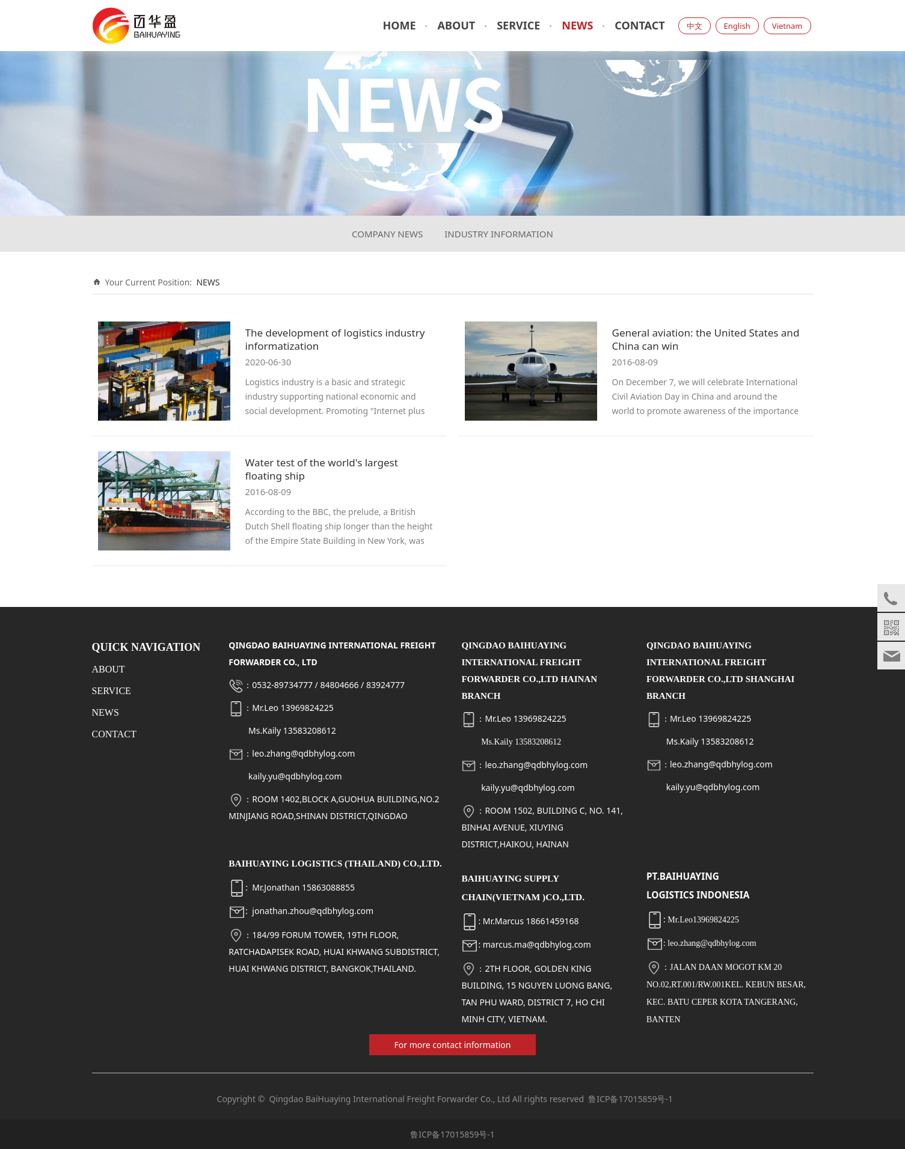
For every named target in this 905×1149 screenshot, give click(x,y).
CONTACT (639, 25)
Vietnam (787, 25)
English (737, 25)
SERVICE (518, 25)
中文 (694, 25)
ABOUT (456, 25)
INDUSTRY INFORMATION (498, 234)
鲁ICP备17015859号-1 (630, 1099)
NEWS (577, 25)
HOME (399, 25)
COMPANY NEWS (387, 234)
